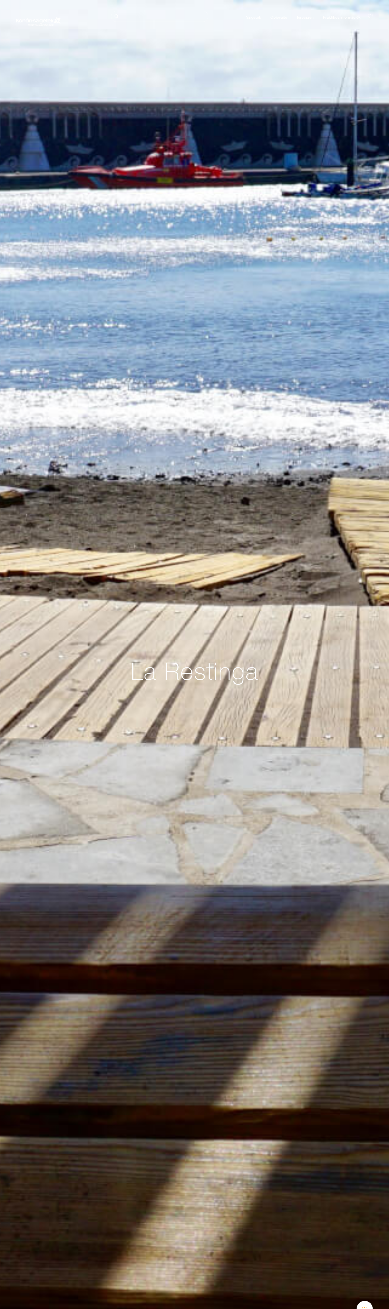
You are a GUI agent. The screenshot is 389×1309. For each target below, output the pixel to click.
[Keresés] (159, 16)
